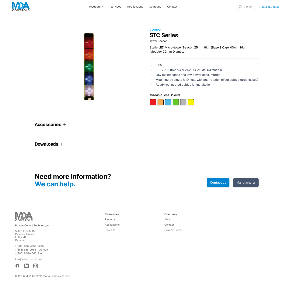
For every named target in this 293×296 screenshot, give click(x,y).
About (168, 219)
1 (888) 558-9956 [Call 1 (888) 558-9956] (269, 6)
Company (155, 6)
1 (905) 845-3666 (25, 246)
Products (110, 219)
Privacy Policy (173, 230)
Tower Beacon (158, 41)
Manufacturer (245, 183)
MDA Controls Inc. (36, 276)
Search (245, 7)
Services (115, 6)
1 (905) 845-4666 (25, 253)
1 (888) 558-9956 (25, 249)
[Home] (21, 6)
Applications (135, 6)
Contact (172, 6)
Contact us (218, 183)
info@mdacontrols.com (29, 259)
